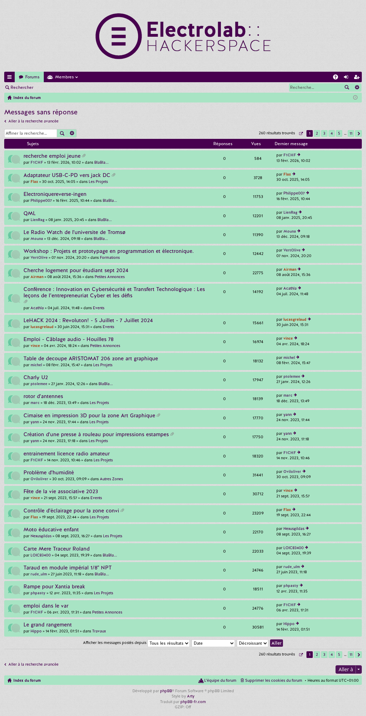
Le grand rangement (47, 625)
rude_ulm (38, 574)
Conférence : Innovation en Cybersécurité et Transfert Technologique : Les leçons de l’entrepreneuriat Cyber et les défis (114, 292)
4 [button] (332, 133)
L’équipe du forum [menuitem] (220, 680)
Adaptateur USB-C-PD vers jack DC (66, 175)
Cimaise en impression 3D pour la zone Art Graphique (89, 415)
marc (35, 402)
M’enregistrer (88, 87)
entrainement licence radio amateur (66, 454)
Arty (190, 696)
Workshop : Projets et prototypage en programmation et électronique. (108, 251)
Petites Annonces (110, 276)
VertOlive (39, 257)
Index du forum (27, 680)
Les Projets (98, 181)
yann (34, 421)
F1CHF (36, 162)
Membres (64, 77)
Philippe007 (41, 200)
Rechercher (22, 87)
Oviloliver (39, 478)
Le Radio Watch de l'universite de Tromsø (74, 232)
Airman (36, 276)
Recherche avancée (356, 87)
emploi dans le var (45, 606)
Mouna (36, 238)
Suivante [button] (358, 133)
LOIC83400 (40, 555)
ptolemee (38, 383)
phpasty (38, 592)
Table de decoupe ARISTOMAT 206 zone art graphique (90, 358)
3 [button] (324, 133)
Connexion (53, 87)
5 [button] (339, 133)
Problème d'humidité (48, 472)
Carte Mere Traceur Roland (56, 549)
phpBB (166, 690)
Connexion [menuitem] (347, 78)
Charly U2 (35, 377)
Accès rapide (11, 78)
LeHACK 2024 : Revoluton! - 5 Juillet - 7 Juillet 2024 (88, 320)
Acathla (37, 307)
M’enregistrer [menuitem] (358, 78)
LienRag (37, 219)
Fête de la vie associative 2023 (60, 491)
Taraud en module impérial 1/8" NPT (67, 568)
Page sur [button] (301, 133)
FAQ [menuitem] (337, 78)
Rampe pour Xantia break (54, 586)
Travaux (99, 631)
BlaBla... (101, 162)
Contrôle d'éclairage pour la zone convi (71, 511)
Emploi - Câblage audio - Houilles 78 (68, 339)
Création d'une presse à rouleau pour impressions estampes (96, 434)
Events (98, 307)
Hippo (36, 631)
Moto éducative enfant (51, 529)
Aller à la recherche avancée (33, 121)
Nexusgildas (40, 535)
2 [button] (317, 133)
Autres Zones (111, 478)
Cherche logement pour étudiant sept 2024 (75, 270)
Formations (110, 257)
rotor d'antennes (43, 396)
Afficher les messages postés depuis (136, 642)
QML (29, 213)
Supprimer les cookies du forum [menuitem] (273, 680)
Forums (32, 77)
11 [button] (351, 133)
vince (35, 345)
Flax (34, 181)
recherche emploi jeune (52, 156)
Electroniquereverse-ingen (55, 194)
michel (36, 364)
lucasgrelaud (42, 326)
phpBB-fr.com (193, 701)
